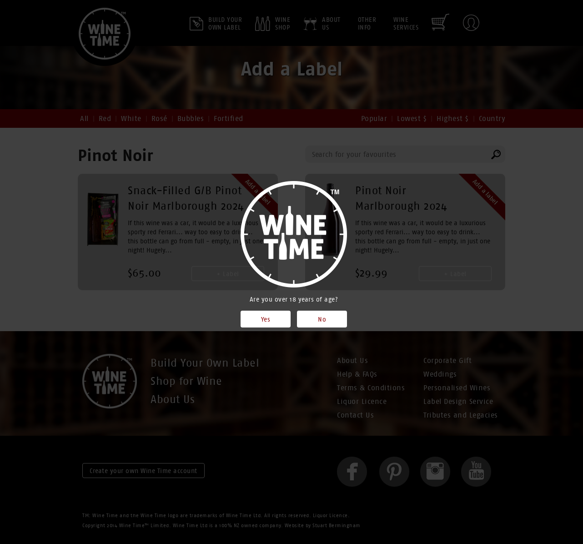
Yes (266, 319)
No (322, 319)
